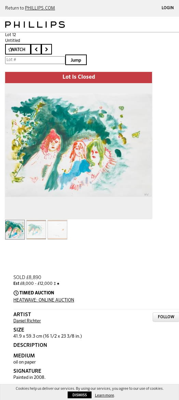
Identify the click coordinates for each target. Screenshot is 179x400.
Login (168, 8)
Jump (76, 60)
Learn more (104, 395)
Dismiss (79, 395)
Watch (18, 50)
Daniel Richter (27, 321)
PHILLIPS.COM (40, 8)
